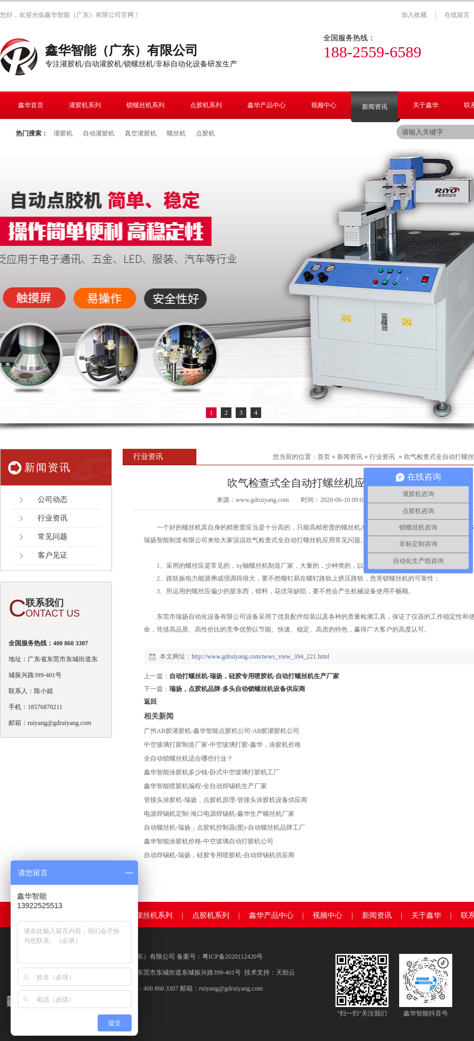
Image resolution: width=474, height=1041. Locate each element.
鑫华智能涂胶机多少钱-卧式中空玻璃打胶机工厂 (212, 772)
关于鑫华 (426, 915)
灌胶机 (63, 133)
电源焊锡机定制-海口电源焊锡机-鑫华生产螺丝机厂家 (219, 813)
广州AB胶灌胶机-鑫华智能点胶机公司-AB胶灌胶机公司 (221, 731)
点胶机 (205, 133)
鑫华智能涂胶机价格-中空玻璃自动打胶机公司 (208, 841)
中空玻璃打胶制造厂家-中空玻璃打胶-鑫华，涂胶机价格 (222, 744)
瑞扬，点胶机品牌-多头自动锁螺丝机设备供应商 (237, 689)
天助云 (285, 972)
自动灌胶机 (99, 133)
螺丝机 (176, 133)
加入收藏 (414, 15)
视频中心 (327, 915)
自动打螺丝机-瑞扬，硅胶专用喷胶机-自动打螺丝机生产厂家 (254, 676)
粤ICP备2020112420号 (232, 956)
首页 (323, 456)
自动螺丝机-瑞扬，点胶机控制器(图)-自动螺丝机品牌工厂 (224, 827)
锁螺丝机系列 (150, 915)
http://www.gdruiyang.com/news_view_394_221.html (261, 656)
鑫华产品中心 (271, 915)
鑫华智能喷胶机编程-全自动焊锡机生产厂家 (205, 786)
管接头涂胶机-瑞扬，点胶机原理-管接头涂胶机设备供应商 (225, 800)
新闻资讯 (350, 456)
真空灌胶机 (141, 133)
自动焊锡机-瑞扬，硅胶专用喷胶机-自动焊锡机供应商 (219, 855)
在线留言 (457, 15)
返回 (150, 701)
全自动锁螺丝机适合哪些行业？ (188, 758)
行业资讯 (382, 456)
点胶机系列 (210, 915)
